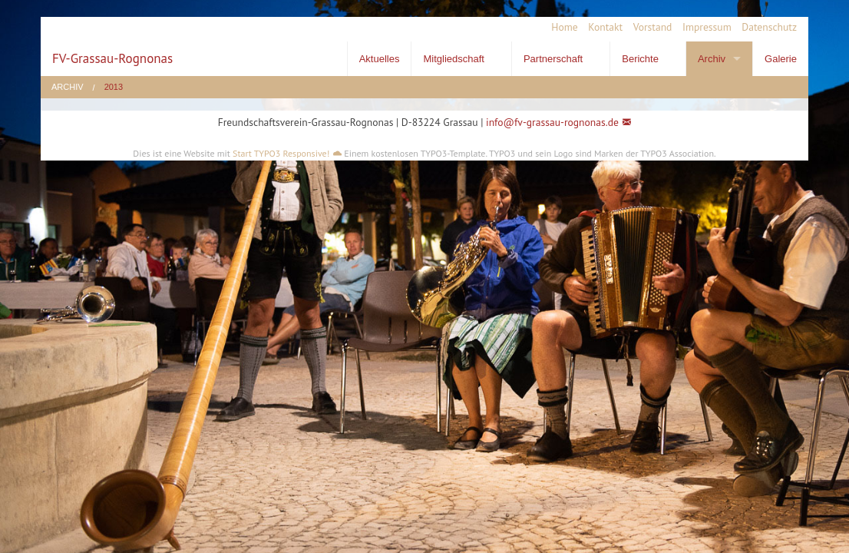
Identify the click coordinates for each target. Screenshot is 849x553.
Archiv (711, 59)
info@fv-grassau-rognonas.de (552, 122)
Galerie (781, 59)
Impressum (707, 27)
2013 (113, 87)
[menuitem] (559, 27)
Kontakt (605, 27)
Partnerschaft (553, 59)
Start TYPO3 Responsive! (281, 153)
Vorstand (652, 27)
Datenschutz (769, 27)
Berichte (640, 59)
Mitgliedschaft (453, 59)
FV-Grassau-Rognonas (112, 58)
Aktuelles (379, 59)
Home (564, 27)
